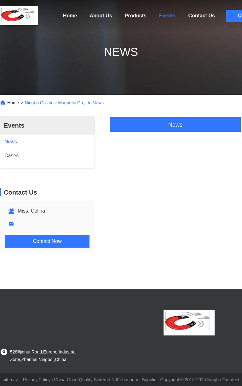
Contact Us (201, 15)
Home (70, 15)
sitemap (10, 379)
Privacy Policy (36, 379)
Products (136, 15)
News (175, 125)
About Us (100, 15)
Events (167, 15)
